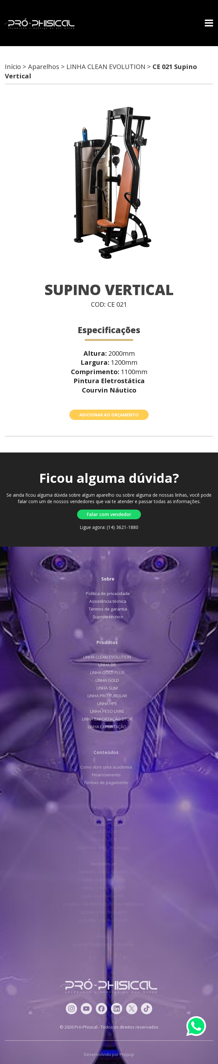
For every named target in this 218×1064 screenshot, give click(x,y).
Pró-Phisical (39, 23)
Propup (127, 1057)
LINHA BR (104, 665)
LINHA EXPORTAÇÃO (103, 727)
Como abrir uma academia (103, 767)
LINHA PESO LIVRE (104, 711)
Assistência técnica (105, 601)
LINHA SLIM (103, 688)
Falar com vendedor (109, 514)
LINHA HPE (104, 703)
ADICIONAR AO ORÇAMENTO (109, 415)
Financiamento (102, 775)
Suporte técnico (105, 617)
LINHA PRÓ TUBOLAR (104, 696)
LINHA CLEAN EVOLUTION (104, 657)
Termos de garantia (105, 609)
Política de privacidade (105, 593)
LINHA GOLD (103, 680)
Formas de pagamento (103, 782)
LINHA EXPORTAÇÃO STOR (104, 719)
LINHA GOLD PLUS (103, 672)
